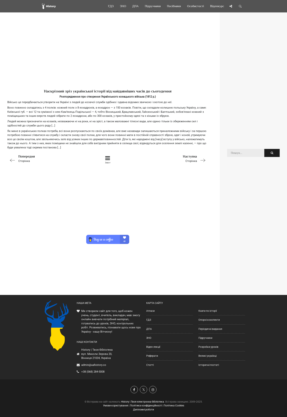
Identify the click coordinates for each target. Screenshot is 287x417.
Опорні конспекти (209, 319)
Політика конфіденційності (146, 405)
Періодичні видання (210, 328)
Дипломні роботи (143, 409)
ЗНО (148, 337)
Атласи (150, 310)
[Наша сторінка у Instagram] (152, 389)
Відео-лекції (153, 346)
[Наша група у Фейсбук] (134, 389)
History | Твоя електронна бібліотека (142, 401)
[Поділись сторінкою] (231, 6)
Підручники (205, 337)
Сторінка (47, 158)
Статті (150, 364)
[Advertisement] (107, 56)
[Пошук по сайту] (240, 6)
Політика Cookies (174, 405)
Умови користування (115, 405)
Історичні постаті (208, 364)
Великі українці (207, 355)
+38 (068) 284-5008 (93, 371)
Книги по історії (207, 310)
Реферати (152, 355)
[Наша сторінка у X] (143, 389)
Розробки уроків (208, 346)
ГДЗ (148, 319)
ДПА (149, 328)
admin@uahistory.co (93, 365)
